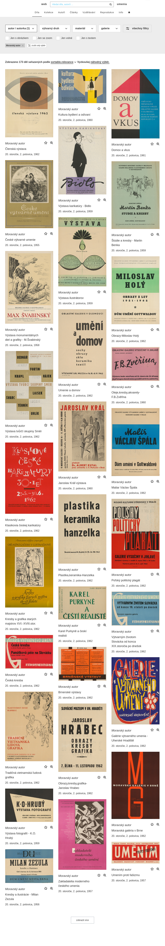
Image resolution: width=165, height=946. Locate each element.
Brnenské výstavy (69, 698)
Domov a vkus (121, 156)
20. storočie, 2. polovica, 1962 (22, 160)
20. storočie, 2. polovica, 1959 (75, 217)
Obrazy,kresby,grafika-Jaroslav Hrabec (72, 792)
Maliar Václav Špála (124, 494)
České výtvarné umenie (20, 246)
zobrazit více (82, 926)
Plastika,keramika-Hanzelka (76, 581)
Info (121, 19)
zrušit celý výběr (36, 52)
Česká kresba (14, 686)
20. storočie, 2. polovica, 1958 (22, 351)
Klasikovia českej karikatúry (23, 531)
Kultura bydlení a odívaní (74, 121)
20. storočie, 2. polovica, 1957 (75, 897)
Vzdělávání (88, 19)
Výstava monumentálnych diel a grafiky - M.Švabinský (22, 344)
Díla (37, 19)
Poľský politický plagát (126, 586)
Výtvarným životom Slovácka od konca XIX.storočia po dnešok (126, 648)
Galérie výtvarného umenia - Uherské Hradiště (130, 745)
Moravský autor (15, 149)
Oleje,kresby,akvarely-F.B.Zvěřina (126, 401)
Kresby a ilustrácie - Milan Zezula (21, 903)
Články (74, 19)
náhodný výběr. (100, 68)
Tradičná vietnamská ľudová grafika (23, 781)
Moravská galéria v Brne (127, 837)
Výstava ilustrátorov (71, 304)
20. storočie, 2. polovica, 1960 (75, 126)
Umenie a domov (69, 396)
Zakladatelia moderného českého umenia (73, 890)
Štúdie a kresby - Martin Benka (127, 249)
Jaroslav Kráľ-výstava (72, 489)
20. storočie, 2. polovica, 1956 (22, 910)
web (44, 10)
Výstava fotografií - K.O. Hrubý (20, 842)
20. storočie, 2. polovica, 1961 (129, 161)
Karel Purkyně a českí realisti (72, 640)
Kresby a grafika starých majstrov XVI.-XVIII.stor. (20, 628)
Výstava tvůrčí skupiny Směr (23, 437)
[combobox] (82, 11)
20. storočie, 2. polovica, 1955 (22, 251)
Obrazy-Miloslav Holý (125, 342)
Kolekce (48, 19)
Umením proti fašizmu (126, 881)
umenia (122, 10)
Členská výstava (15, 155)
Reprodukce (107, 19)
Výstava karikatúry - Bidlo (74, 212)
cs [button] (148, 5)
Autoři (61, 19)
